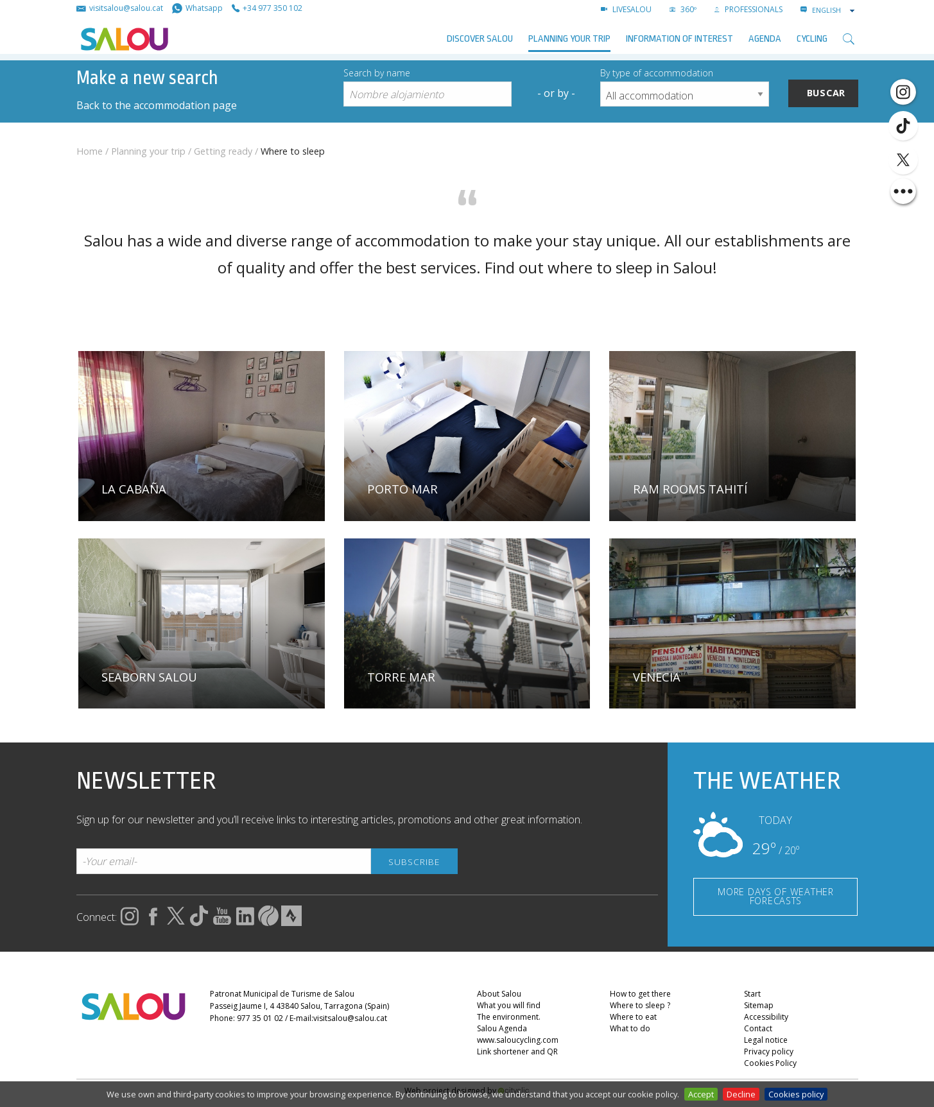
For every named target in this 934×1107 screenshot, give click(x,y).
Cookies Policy (770, 1063)
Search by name (376, 73)
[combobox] (834, 10)
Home (89, 151)
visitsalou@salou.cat (350, 1018)
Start (752, 993)
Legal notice (766, 1039)
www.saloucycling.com (517, 1039)
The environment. (509, 1016)
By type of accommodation (656, 73)
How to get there (640, 993)
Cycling (812, 38)
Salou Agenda (502, 1028)
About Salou (499, 993)
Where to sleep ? (640, 1005)
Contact (758, 1028)
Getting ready (223, 151)
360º (683, 9)
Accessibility (766, 1016)
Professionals (748, 9)
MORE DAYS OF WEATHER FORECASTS (775, 896)
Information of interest (679, 38)
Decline (741, 1094)
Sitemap (759, 1005)
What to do (630, 1028)
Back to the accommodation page (156, 105)
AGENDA (764, 38)
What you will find (509, 1005)
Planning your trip (569, 38)
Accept (701, 1094)
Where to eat (633, 1016)
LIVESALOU (626, 9)
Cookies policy (796, 1094)
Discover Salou (480, 38)
